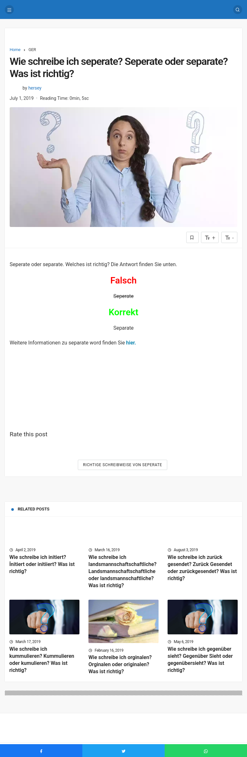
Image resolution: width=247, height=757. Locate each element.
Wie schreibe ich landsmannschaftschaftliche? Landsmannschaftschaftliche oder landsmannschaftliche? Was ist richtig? (122, 571)
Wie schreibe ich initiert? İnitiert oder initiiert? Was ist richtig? (42, 564)
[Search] (237, 9)
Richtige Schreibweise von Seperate (122, 465)
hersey (34, 88)
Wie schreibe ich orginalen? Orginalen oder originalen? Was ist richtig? (120, 665)
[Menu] (9, 9)
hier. (131, 343)
